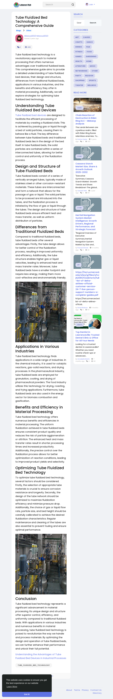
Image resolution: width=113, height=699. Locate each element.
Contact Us (95, 690)
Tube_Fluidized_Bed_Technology (34, 665)
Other (28, 31)
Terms (77, 690)
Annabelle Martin (83, 359)
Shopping (80, 80)
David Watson (82, 308)
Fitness (78, 51)
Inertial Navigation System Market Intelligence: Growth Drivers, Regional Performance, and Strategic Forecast (86, 222)
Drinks (78, 47)
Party (78, 75)
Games (78, 56)
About (69, 690)
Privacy (85, 690)
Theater (79, 85)
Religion (89, 75)
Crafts (78, 42)
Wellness (91, 85)
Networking (81, 71)
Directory (97, 693)
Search (93, 23)
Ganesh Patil (82, 191)
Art (77, 37)
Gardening (91, 56)
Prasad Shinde (82, 248)
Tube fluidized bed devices (30, 115)
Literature (80, 66)
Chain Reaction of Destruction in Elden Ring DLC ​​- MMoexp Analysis (86, 119)
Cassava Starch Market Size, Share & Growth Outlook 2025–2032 (86, 168)
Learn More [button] (12, 687)
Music (93, 66)
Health (78, 61)
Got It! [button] (27, 694)
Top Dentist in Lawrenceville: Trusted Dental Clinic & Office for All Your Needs (87, 336)
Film (88, 47)
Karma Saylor (82, 139)
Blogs (18, 31)
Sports (92, 80)
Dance (90, 42)
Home (88, 61)
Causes (86, 37)
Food (89, 51)
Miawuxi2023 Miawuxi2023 (36, 35)
